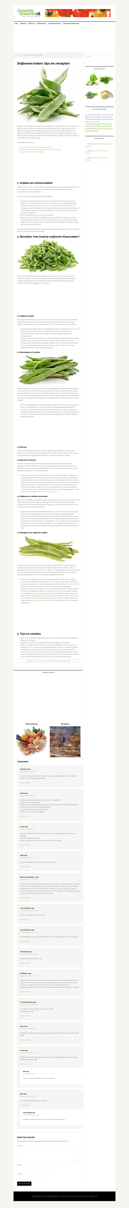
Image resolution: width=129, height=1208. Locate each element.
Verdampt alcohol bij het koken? (47, 493)
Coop (91, 128)
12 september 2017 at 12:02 (29, 934)
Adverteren (65, 1198)
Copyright (35, 1198)
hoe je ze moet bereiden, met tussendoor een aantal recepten (41, 151)
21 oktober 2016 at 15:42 (31, 1116)
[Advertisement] (64, 40)
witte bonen (71, 585)
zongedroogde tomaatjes (40, 602)
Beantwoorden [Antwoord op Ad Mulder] (25, 993)
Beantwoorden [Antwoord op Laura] (25, 1065)
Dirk (109, 128)
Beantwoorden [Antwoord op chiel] (25, 868)
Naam (19, 1166)
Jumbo (99, 130)
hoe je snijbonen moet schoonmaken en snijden (36, 149)
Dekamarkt (103, 128)
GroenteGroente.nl (54, 1198)
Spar (97, 132)
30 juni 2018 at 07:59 (27, 830)
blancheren (30, 649)
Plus (87, 132)
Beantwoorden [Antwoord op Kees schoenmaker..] (25, 899)
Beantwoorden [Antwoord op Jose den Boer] (25, 921)
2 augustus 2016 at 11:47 (28, 1097)
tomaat (53, 525)
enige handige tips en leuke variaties (32, 153)
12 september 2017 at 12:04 (29, 912)
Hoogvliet (92, 130)
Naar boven (93, 1198)
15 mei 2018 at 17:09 (26, 859)
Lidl (86, 130)
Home (16, 56)
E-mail (19, 1175)
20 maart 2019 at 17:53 (27, 797)
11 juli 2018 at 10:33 (29, 1075)
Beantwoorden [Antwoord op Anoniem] (25, 784)
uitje (61, 411)
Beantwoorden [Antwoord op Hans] (25, 1041)
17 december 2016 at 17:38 (29, 1054)
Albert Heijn (106, 125)
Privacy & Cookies (76, 1198)
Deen (96, 128)
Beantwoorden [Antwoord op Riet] (25, 1106)
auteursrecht (38, 662)
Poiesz (91, 132)
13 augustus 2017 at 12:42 (28, 1006)
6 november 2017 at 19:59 (28, 881)
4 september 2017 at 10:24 (29, 955)
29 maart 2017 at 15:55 (27, 1030)
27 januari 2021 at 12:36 (27, 773)
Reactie (20, 1147)
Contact (85, 1198)
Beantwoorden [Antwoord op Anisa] (25, 818)
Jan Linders (107, 130)
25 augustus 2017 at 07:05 (28, 977)
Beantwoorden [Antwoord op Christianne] (25, 964)
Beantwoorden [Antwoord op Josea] (25, 846)
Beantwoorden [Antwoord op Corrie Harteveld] (25, 1017)
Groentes (21, 56)
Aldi (86, 128)
